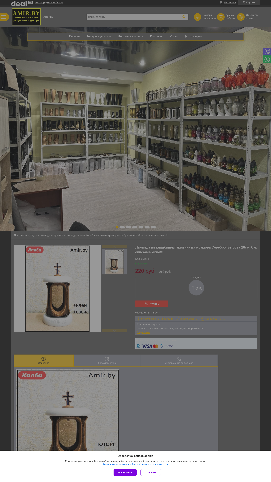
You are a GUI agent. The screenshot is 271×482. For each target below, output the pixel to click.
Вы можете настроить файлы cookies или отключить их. (134, 464)
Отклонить (150, 472)
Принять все (125, 472)
